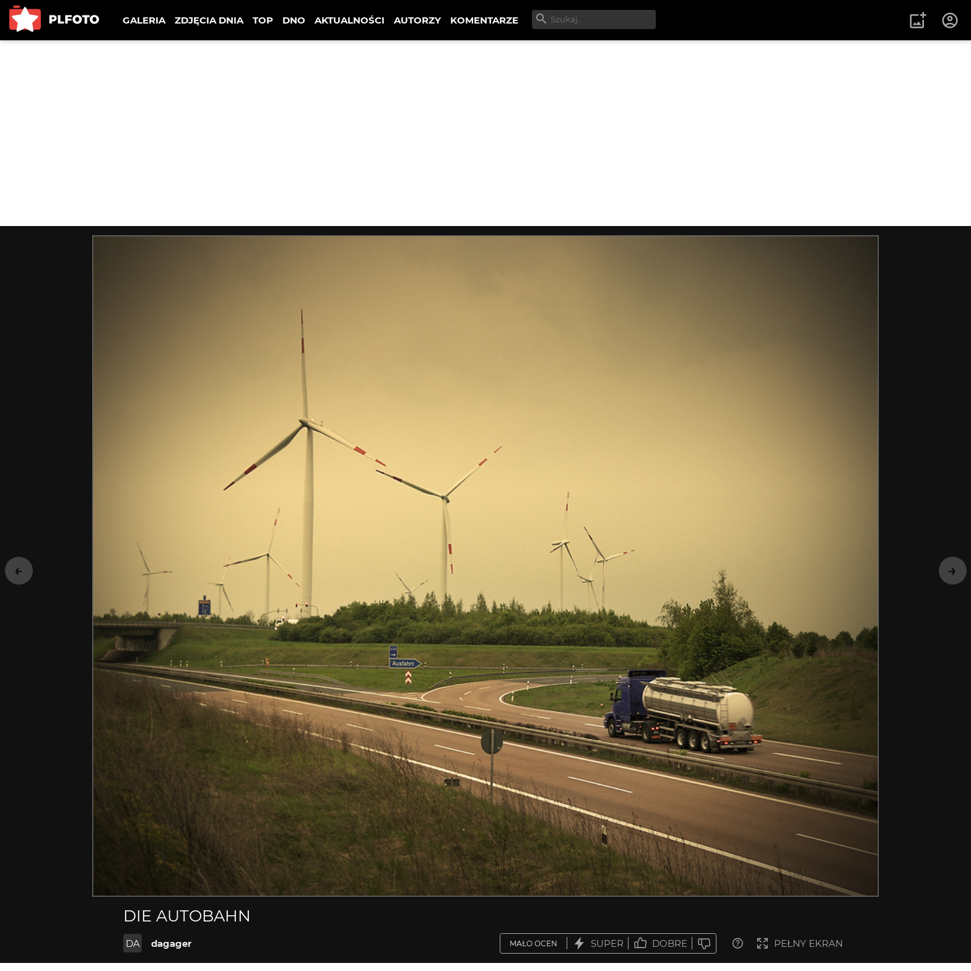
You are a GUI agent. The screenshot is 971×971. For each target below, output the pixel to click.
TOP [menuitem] (263, 20)
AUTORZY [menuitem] (417, 20)
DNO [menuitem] (293, 20)
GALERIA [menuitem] (144, 20)
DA (133, 943)
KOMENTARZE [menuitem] (484, 20)
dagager (171, 943)
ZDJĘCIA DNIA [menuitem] (209, 20)
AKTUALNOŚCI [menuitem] (350, 20)
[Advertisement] (485, 133)
